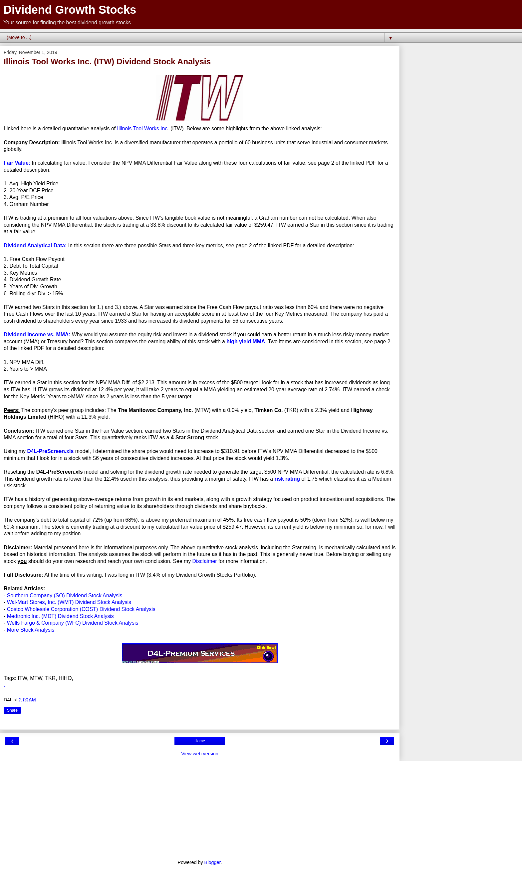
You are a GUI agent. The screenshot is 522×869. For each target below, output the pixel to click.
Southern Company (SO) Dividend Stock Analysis (65, 595)
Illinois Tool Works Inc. (143, 128)
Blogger (212, 862)
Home (199, 741)
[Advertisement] (199, 807)
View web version (199, 753)
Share (12, 710)
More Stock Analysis (31, 630)
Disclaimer (204, 561)
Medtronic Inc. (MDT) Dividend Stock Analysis (60, 616)
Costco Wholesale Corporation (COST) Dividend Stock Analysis (81, 609)
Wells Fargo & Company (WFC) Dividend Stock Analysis (72, 623)
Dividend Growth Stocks (69, 9)
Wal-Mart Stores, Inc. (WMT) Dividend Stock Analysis (69, 602)
